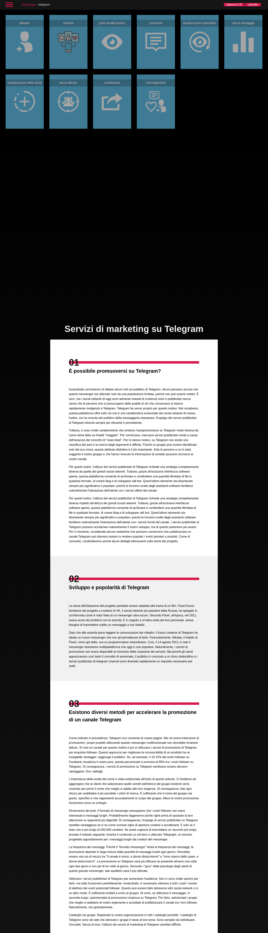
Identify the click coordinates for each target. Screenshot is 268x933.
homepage (28, 4)
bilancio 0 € (234, 4)
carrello (253, 4)
